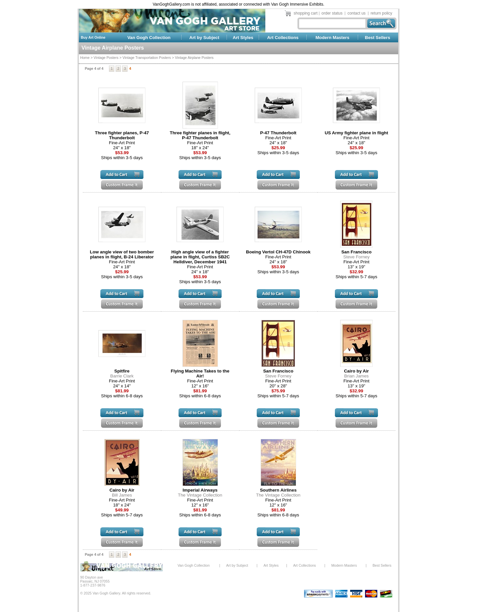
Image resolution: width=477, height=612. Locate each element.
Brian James (356, 375)
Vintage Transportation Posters (147, 58)
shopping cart (306, 13)
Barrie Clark (121, 375)
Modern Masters (332, 37)
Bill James (122, 495)
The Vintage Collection (200, 495)
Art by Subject (204, 37)
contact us (356, 13)
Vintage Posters (106, 58)
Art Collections (282, 37)
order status (332, 13)
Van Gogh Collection (148, 37)
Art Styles (243, 37)
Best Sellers (377, 37)
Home (84, 58)
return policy (381, 13)
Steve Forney (356, 256)
